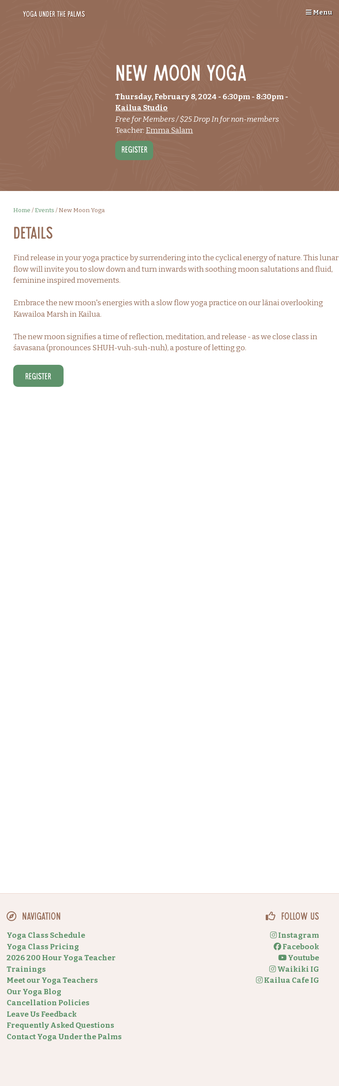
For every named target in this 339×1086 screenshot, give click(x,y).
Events (44, 210)
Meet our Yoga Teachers (52, 980)
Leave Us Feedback (42, 1014)
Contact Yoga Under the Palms (64, 1036)
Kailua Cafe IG (287, 980)
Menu (319, 12)
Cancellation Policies (48, 1002)
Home (21, 210)
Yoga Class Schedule (46, 935)
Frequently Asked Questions (60, 1025)
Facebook (296, 946)
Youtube (298, 957)
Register (134, 151)
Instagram (294, 935)
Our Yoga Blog (34, 991)
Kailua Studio (141, 107)
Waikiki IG (294, 969)
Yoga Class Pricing (43, 946)
